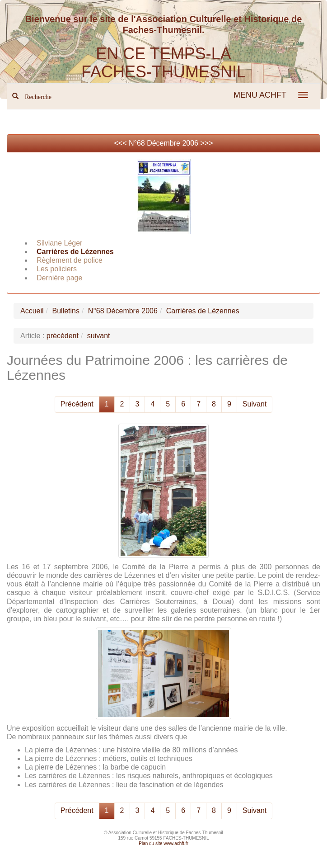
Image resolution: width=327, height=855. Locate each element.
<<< (121, 143)
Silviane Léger (59, 243)
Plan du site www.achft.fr (163, 843)
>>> (206, 143)
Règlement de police (70, 260)
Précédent (77, 404)
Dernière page (59, 278)
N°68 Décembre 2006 (163, 143)
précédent (63, 336)
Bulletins (65, 311)
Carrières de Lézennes (75, 251)
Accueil (32, 311)
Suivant (254, 404)
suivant (98, 336)
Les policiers (57, 269)
